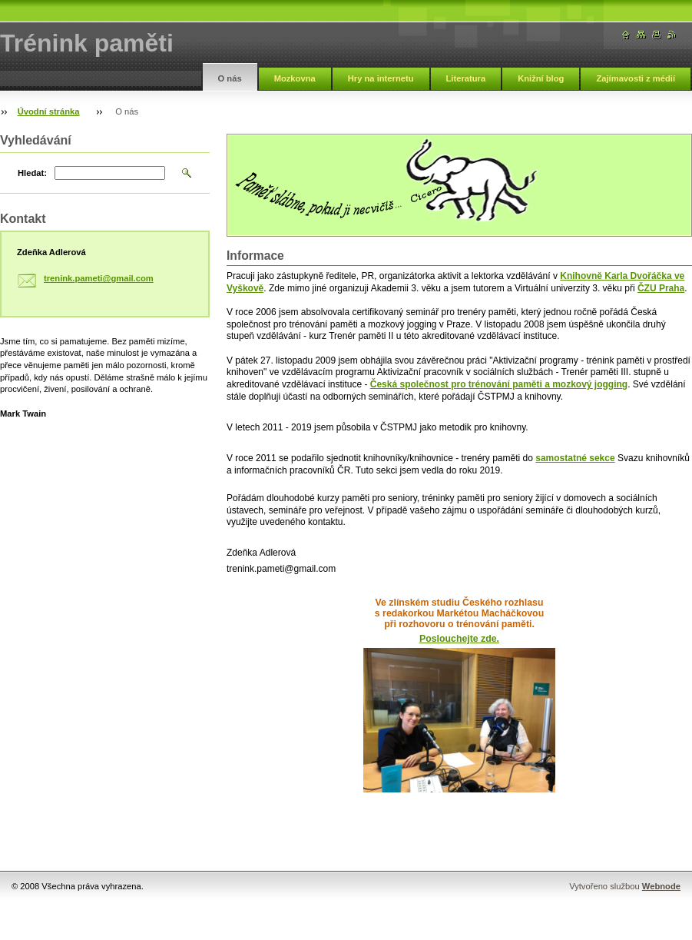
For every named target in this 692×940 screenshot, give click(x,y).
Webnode (661, 886)
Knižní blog (541, 78)
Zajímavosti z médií (635, 78)
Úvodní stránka (49, 111)
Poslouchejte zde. (459, 638)
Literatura (466, 78)
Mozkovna (295, 78)
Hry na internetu (381, 78)
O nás (230, 78)
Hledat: (32, 173)
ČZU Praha (660, 288)
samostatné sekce (574, 458)
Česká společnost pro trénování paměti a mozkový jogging (498, 384)
